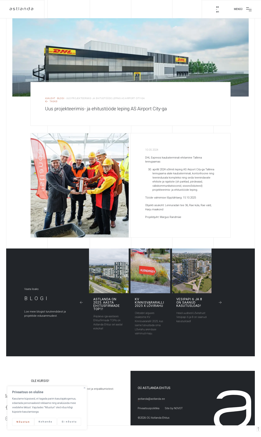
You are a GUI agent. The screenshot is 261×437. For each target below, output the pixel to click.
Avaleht (50, 99)
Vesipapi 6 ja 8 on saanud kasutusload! (192, 271)
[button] (82, 303)
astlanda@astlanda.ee (151, 399)
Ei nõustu (47, 421)
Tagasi (51, 102)
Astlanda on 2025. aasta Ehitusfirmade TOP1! (109, 271)
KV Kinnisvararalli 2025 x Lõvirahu (150, 271)
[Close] (84, 389)
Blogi (60, 99)
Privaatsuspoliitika (148, 408)
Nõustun (71, 421)
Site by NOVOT (174, 408)
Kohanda (23, 421)
